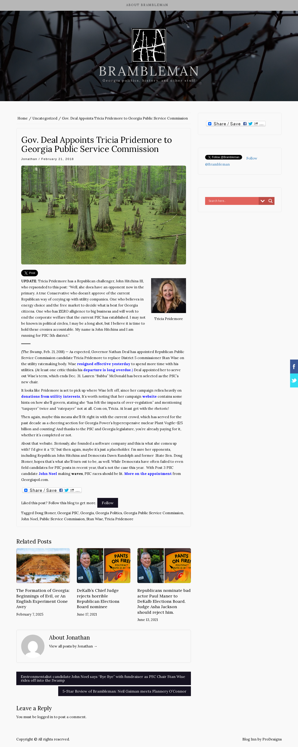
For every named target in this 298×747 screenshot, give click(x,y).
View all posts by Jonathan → (73, 646)
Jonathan (29, 159)
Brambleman (149, 71)
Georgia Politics (108, 513)
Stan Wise (94, 519)
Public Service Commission (62, 519)
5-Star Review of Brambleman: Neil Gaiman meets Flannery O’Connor (124, 691)
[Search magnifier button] (270, 201)
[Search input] (233, 201)
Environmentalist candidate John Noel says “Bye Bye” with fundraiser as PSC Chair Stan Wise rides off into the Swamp (103, 678)
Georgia (87, 513)
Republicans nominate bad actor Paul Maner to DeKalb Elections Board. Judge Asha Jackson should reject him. (164, 601)
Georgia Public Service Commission (153, 513)
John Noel (29, 519)
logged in (45, 717)
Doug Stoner (45, 513)
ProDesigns (272, 739)
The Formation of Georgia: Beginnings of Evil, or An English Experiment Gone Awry (43, 598)
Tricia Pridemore (119, 519)
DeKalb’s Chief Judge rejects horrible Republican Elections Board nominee (98, 598)
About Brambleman (147, 5)
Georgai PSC (68, 513)
